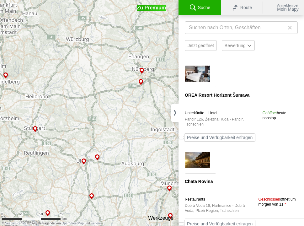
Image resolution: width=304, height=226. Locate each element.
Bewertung (238, 45)
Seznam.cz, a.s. (16, 223)
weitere (96, 223)
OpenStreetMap (72, 223)
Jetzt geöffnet (201, 45)
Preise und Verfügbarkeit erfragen (220, 137)
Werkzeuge (160, 218)
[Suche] (241, 27)
